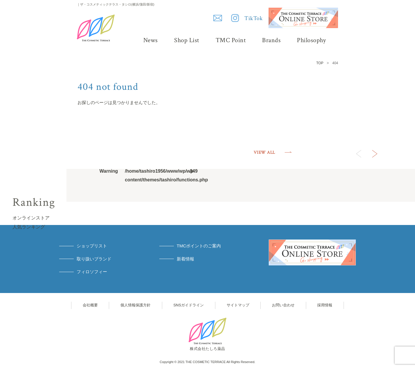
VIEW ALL (264, 152)
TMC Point (231, 40)
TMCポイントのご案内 (199, 245)
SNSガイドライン (188, 305)
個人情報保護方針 (135, 305)
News (150, 40)
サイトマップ (238, 305)
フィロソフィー (92, 271)
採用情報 (324, 305)
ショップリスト (92, 245)
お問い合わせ (283, 305)
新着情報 (185, 258)
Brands (271, 40)
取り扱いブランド (94, 258)
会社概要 (90, 305)
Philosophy (311, 40)
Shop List (186, 40)
